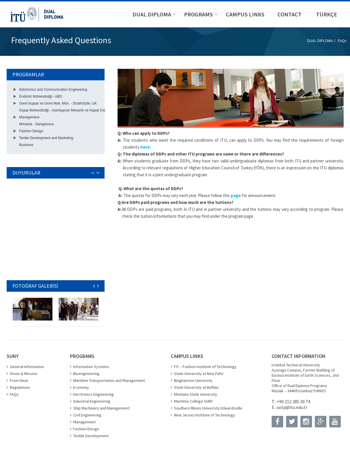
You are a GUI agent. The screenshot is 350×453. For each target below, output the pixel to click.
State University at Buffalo (196, 387)
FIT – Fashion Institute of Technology (205, 366)
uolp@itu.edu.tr (292, 407)
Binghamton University (193, 380)
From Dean (19, 380)
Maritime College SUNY (193, 401)
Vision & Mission (23, 373)
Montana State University (195, 394)
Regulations (20, 387)
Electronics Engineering (93, 394)
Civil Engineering (87, 415)
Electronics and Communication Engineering (53, 90)
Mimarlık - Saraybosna (36, 124)
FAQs (342, 41)
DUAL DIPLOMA (320, 41)
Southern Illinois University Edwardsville (208, 408)
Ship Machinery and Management (101, 408)
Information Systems (91, 366)
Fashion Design (31, 131)
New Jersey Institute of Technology (204, 415)
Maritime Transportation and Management (109, 380)
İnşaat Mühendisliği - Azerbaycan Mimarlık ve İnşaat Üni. (62, 110)
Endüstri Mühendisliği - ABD (40, 96)
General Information (27, 366)
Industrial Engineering (91, 401)
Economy (81, 387)
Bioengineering (86, 373)
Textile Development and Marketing (46, 138)
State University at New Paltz (199, 373)
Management (29, 117)
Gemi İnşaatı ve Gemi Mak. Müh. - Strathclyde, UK (58, 103)
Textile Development (91, 435)
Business (26, 145)
